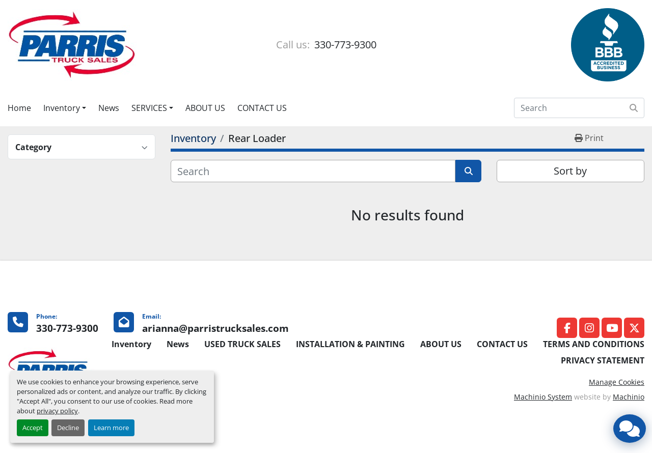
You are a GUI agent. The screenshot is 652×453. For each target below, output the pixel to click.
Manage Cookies (616, 382)
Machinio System (543, 397)
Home (19, 108)
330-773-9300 (344, 44)
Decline (68, 427)
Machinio (628, 397)
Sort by (570, 171)
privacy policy (57, 410)
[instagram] (589, 328)
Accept (32, 427)
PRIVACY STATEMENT (602, 360)
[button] (64, 108)
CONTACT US (262, 108)
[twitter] (634, 328)
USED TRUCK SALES (242, 344)
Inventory (61, 108)
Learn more (111, 427)
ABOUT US (205, 108)
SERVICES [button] (149, 108)
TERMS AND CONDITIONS (593, 344)
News (108, 108)
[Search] (579, 108)
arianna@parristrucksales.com (215, 328)
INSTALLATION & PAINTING (350, 344)
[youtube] (612, 328)
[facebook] (567, 328)
